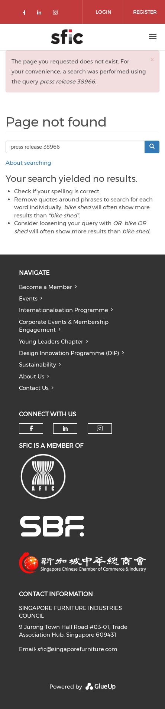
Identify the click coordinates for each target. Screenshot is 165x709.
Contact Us (34, 387)
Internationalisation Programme (63, 310)
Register (144, 12)
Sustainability (37, 364)
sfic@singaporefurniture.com (77, 649)
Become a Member (45, 287)
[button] (152, 59)
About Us (31, 376)
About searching (28, 162)
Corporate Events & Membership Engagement (64, 325)
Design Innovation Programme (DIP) (69, 353)
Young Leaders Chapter (51, 341)
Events (28, 298)
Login (103, 12)
